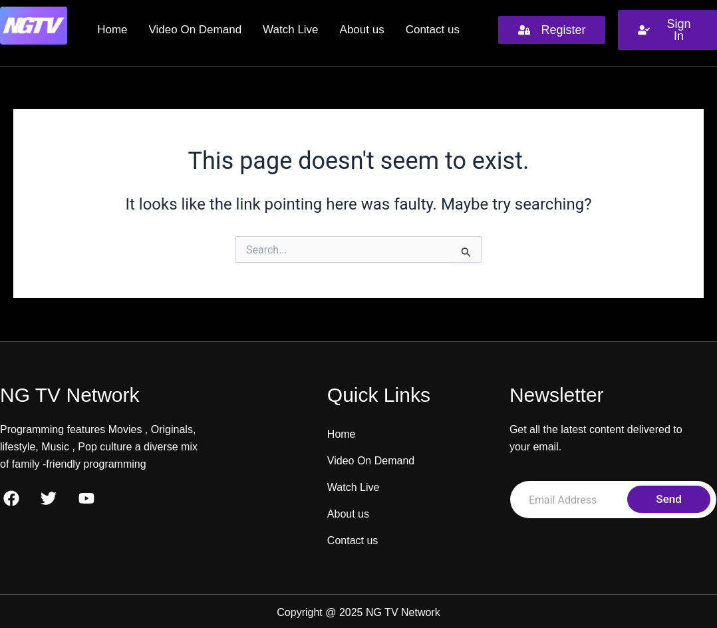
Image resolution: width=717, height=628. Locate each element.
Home (112, 29)
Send (668, 499)
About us (362, 29)
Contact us (433, 29)
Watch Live (290, 29)
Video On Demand (195, 29)
